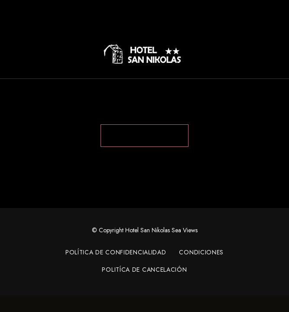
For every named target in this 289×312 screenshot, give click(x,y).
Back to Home (144, 135)
